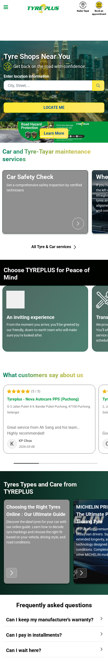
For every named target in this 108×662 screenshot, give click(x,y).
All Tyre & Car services (54, 246)
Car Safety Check (30, 176)
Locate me (54, 107)
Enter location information (26, 76)
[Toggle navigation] (5, 8)
